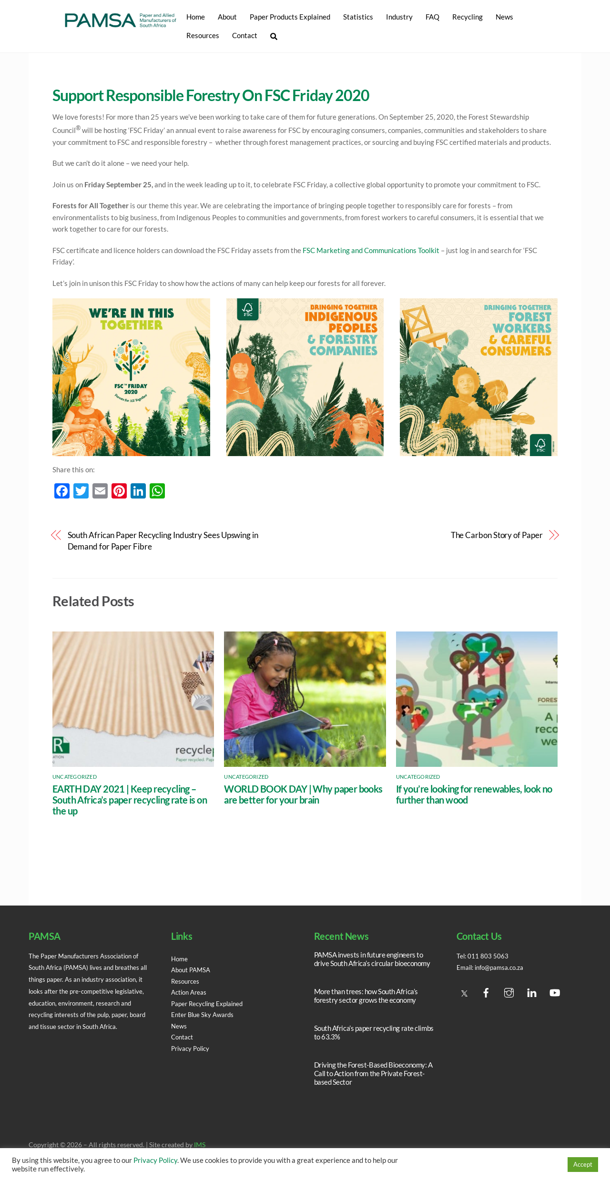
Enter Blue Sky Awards (204, 1014)
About (226, 16)
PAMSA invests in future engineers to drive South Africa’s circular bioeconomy (372, 958)
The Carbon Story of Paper (497, 535)
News (504, 16)
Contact (244, 35)
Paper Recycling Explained (210, 1004)
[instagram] (508, 991)
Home (195, 16)
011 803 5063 (488, 956)
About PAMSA (192, 970)
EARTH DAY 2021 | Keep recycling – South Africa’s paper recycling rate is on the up (129, 800)
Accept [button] (582, 1164)
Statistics (358, 16)
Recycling (467, 16)
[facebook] (486, 991)
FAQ (432, 16)
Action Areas (190, 992)
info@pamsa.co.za (503, 967)
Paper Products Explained (289, 16)
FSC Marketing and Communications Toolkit (371, 250)
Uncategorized (74, 777)
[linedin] (531, 991)
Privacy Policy (192, 1048)
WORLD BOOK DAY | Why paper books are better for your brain (303, 794)
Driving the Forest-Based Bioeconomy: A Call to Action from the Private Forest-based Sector (373, 1073)
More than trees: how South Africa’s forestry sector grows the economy (366, 995)
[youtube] (554, 991)
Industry (399, 16)
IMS (199, 1145)
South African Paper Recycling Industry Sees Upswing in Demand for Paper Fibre (163, 541)
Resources (202, 35)
